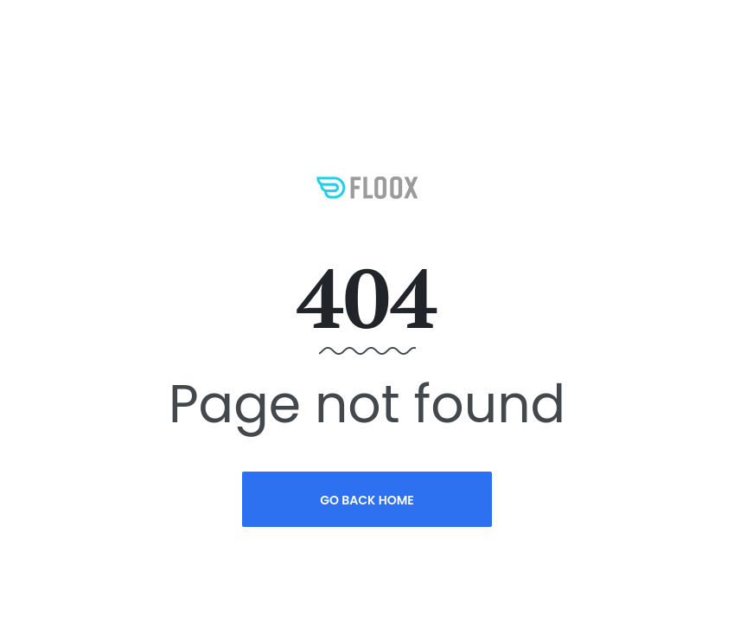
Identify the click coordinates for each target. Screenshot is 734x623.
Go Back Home (367, 500)
